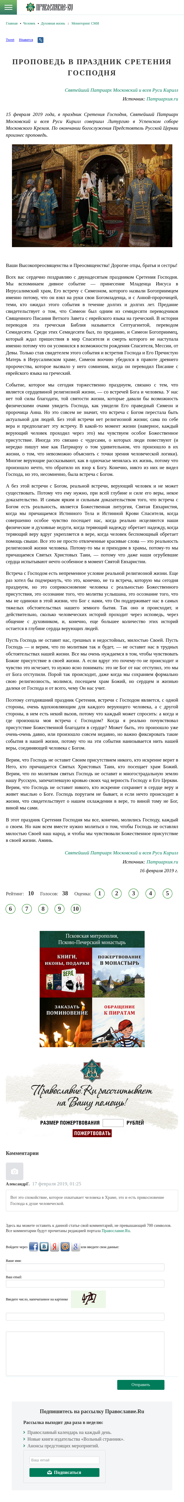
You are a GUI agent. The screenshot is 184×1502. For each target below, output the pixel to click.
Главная (11, 23)
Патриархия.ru (162, 99)
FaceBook (33, 1246)
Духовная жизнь (53, 23)
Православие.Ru (116, 1231)
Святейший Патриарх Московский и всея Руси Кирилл (121, 90)
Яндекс (54, 1246)
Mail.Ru (65, 1246)
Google (75, 1246)
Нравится (26, 40)
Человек (29, 23)
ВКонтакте (44, 1246)
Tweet (10, 40)
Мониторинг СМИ (85, 23)
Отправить (141, 1385)
